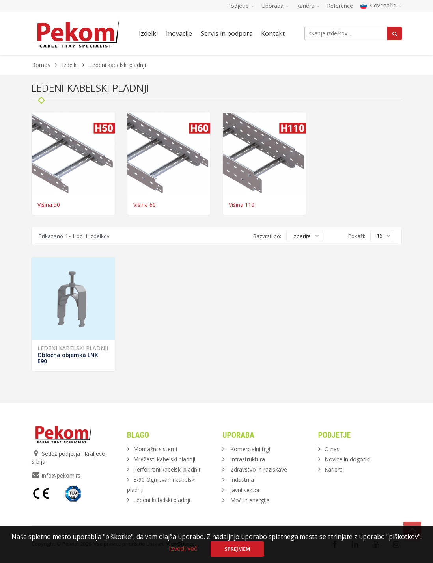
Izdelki (70, 65)
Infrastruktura (247, 459)
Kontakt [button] (273, 33)
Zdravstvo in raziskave (258, 469)
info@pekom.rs (61, 475)
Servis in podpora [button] (227, 33)
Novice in (347, 459)
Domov (40, 65)
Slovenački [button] (381, 5)
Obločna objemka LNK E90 (67, 358)
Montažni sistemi (155, 449)
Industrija (242, 479)
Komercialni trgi (250, 449)
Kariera (334, 469)
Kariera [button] (308, 5)
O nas (332, 449)
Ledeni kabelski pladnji (72, 348)
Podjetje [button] (240, 5)
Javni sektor (245, 490)
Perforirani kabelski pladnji (166, 469)
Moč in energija (250, 500)
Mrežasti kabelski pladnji (164, 459)
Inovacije (179, 33)
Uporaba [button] (275, 5)
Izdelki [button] (148, 33)
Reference (340, 5)
